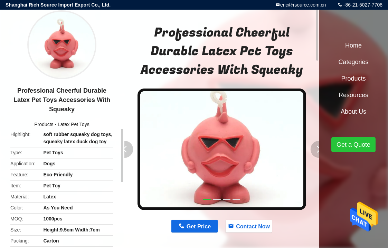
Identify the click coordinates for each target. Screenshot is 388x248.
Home (353, 45)
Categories (353, 62)
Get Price (199, 226)
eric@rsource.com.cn (303, 5)
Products (43, 124)
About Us (353, 111)
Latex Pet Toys (73, 124)
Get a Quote (353, 144)
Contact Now (253, 226)
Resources (353, 95)
